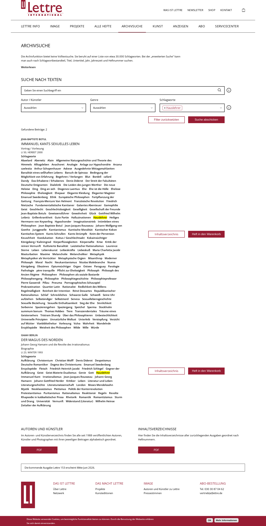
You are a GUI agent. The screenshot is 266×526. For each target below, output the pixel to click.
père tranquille (45, 270)
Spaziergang (65, 307)
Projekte (77, 26)
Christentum (45, 360)
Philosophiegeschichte (75, 278)
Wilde (76, 327)
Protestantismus (31, 393)
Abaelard (26, 160)
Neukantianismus (66, 262)
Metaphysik (97, 254)
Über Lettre (59, 489)
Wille (86, 327)
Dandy (25, 180)
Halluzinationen (81, 217)
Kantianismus (57, 229)
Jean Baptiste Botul (50, 225)
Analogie (72, 164)
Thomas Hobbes (54, 311)
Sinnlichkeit (104, 303)
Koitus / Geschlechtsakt (70, 237)
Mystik (25, 389)
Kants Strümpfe (77, 233)
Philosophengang (31, 278)
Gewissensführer (59, 213)
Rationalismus (71, 393)
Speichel (80, 307)
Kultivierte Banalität (55, 246)
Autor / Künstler (31, 100)
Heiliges (114, 217)
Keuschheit (28, 237)
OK (209, 520)
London (81, 385)
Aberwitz (39, 160)
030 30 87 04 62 (214, 489)
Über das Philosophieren (78, 315)
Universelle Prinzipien (34, 319)
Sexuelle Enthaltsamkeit (62, 303)
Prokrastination (30, 286)
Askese (67, 168)
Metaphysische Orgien (72, 258)
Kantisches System (32, 233)
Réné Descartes (82, 290)
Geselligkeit (80, 209)
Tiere (69, 311)
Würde (95, 327)
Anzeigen (180, 26)
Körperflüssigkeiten (65, 242)
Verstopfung (99, 319)
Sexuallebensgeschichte (96, 299)
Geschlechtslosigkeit (58, 209)
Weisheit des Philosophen (55, 327)
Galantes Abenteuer (89, 205)
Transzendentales (86, 311)
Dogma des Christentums (65, 364)
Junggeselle (40, 229)
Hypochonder (63, 221)
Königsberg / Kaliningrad (36, 242)
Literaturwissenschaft (60, 385)
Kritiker (70, 380)
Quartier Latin (51, 286)
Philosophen (49, 274)
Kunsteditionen (104, 493)
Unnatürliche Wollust (63, 319)
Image (55, 26)
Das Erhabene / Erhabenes (47, 180)
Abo (201, 26)
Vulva (77, 323)
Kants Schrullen (56, 233)
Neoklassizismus (42, 389)
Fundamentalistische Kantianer (54, 205)
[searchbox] (53, 107)
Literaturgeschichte (33, 385)
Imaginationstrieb (85, 221)
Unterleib (84, 319)
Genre (94, 100)
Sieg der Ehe (87, 303)
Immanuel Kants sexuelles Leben (50, 143)
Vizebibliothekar (47, 323)
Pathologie (27, 270)
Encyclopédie (29, 368)
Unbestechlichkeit (106, 315)
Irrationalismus (52, 376)
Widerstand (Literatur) (79, 401)
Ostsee (87, 266)
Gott (91, 372)
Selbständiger (44, 299)
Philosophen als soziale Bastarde (79, 274)
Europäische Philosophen (74, 197)
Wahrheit (88, 323)
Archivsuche (132, 26)
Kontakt (226, 10)
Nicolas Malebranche (92, 262)
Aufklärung (28, 360)
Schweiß (95, 295)
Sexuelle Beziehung (33, 303)
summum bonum (31, 311)
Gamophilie (111, 205)
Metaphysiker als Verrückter (38, 258)
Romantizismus (102, 397)
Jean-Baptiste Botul (33, 139)
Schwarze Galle (78, 295)
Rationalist (69, 286)
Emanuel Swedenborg (34, 197)
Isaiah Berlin (29, 335)
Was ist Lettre (172, 10)
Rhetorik (71, 397)
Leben (35, 250)
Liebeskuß (84, 250)
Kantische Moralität (80, 229)
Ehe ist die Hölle (99, 189)
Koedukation (45, 237)
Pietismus (60, 389)
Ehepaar (60, 193)
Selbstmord (62, 299)
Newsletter (195, 10)
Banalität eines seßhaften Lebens (42, 172)
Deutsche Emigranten (34, 184)
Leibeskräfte (67, 250)
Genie (82, 372)
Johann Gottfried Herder (49, 380)
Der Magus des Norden (42, 339)
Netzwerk (58, 493)
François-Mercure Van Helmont (53, 201)
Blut (87, 176)
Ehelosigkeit (45, 193)
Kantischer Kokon (106, 229)
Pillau (46, 282)
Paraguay (100, 266)
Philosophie (52, 278)
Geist (24, 209)
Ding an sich (47, 189)
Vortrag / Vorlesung (32, 148)
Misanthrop (95, 258)
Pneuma (57, 282)
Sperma (92, 307)
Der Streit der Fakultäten (101, 180)
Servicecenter (227, 26)
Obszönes (43, 266)
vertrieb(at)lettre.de (211, 493)
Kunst (158, 26)
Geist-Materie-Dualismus (61, 372)
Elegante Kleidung (78, 193)
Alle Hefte (102, 26)
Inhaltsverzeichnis (166, 234)
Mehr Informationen (226, 520)
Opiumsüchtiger (61, 266)
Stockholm (105, 307)
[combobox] (53, 108)
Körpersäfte (87, 242)
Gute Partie (62, 217)
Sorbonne (27, 307)
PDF (39, 450)
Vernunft (57, 401)
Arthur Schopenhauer (47, 168)
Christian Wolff (64, 360)
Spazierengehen (45, 307)
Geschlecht (36, 209)
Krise (100, 242)
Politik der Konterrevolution (85, 389)
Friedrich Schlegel (92, 368)
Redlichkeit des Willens (92, 286)
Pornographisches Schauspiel (82, 282)
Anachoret (58, 164)
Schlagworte (167, 100)
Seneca (75, 299)
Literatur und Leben (100, 380)
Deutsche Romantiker (34, 364)
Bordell (97, 176)
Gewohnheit (79, 213)
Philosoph (93, 270)
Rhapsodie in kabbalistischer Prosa (42, 397)
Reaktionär (89, 393)
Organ (77, 266)
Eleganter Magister (103, 193)
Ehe (84, 189)
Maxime (45, 254)
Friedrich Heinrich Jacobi (65, 368)
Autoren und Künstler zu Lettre (161, 489)
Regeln (102, 393)
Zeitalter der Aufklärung (36, 405)
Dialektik (55, 184)
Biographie (27, 348)
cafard (107, 176)
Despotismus (103, 360)
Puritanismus (52, 393)
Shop (211, 10)
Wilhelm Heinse (105, 401)
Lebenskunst (50, 250)
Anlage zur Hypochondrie (95, 164)
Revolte (113, 393)
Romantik (85, 397)
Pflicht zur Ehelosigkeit (71, 270)
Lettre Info (30, 26)
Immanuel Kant (30, 376)
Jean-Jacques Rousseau (79, 225)
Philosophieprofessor (104, 278)
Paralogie (113, 266)
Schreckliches (59, 295)
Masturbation (29, 254)
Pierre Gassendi (30, 282)
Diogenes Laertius (69, 189)
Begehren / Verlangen (69, 176)
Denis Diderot (74, 180)
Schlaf (44, 295)
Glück (92, 213)
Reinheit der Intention (56, 290)
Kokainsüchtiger (97, 237)
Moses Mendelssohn (100, 385)
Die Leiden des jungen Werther (82, 184)
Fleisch (43, 368)
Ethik (53, 197)
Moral (39, 262)
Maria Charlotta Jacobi (106, 250)
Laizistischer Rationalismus (87, 246)
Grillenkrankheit (42, 217)
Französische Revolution (89, 201)
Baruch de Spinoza (76, 172)
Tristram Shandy (50, 315)
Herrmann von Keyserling (36, 221)
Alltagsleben (41, 164)
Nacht (48, 262)
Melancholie (60, 254)
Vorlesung (65, 323)
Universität (43, 401)
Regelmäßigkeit (30, 290)
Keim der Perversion (102, 233)
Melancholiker (79, 254)
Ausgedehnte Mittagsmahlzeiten (94, 168)
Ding (35, 189)
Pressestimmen (153, 493)
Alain (51, 160)
